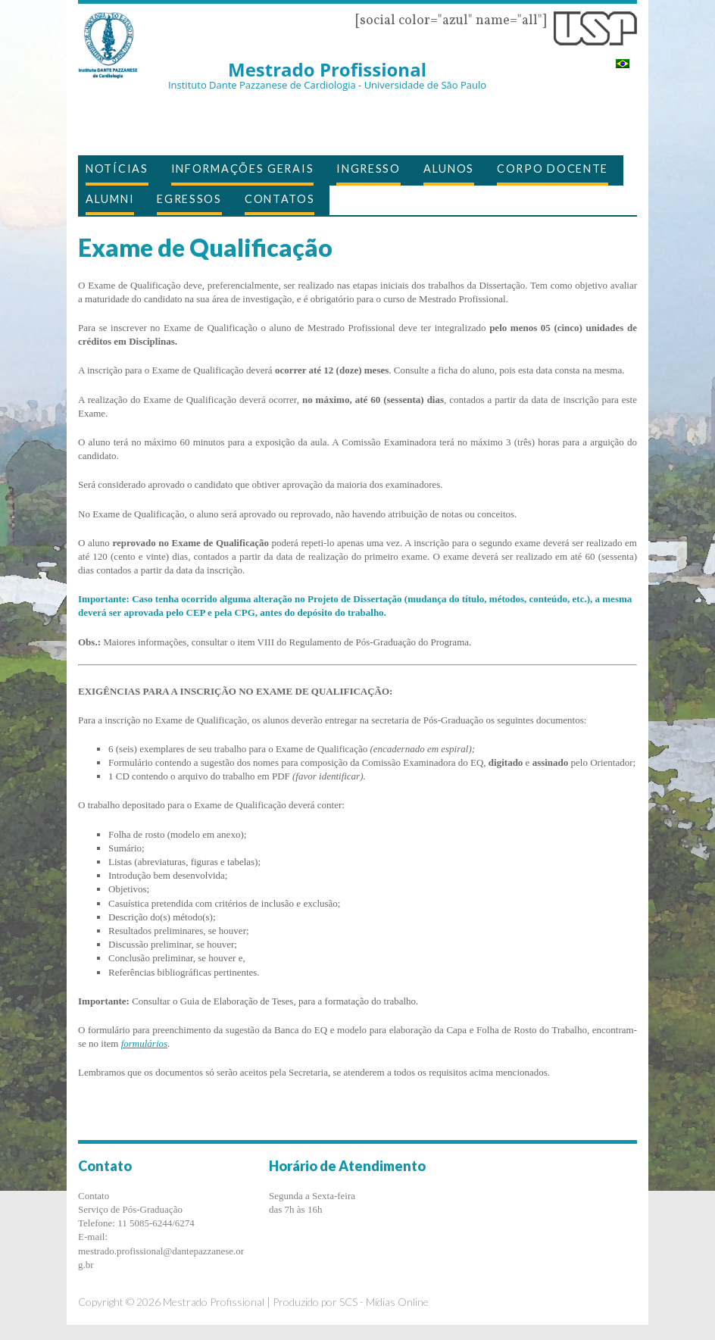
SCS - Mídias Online (384, 1301)
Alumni (110, 198)
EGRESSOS (189, 198)
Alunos (448, 168)
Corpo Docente (552, 168)
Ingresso (368, 168)
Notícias (117, 168)
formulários (144, 1043)
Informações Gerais (242, 168)
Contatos (280, 198)
